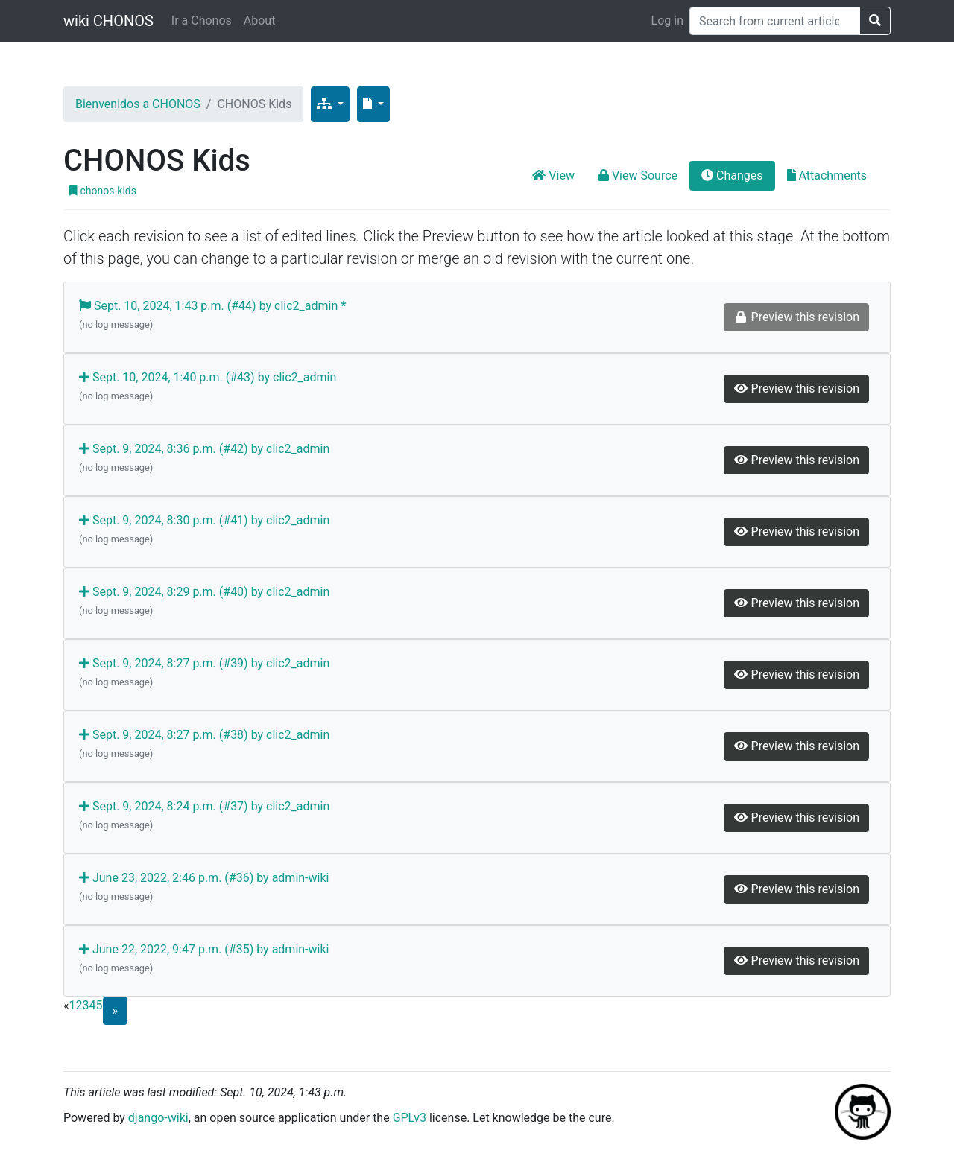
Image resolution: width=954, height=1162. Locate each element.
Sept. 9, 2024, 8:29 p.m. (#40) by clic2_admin (204, 602)
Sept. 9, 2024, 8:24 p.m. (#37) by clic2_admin (204, 816)
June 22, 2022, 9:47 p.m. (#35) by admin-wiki (204, 959)
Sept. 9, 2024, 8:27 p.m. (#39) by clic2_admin (204, 673)
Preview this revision (796, 388)
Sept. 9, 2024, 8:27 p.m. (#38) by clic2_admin (204, 745)
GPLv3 (409, 1118)
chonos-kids (102, 191)
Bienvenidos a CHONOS (137, 104)
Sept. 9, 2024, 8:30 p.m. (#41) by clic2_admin (204, 530)
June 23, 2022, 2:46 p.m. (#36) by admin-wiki (204, 888)
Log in (667, 20)
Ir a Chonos (201, 20)
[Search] (774, 21)
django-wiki (158, 1118)
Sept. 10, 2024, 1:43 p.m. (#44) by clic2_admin (213, 316)
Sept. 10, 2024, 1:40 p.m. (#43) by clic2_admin (207, 387)
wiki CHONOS (108, 21)
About (260, 20)
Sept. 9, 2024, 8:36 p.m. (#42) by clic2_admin (204, 459)
